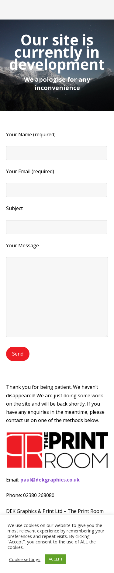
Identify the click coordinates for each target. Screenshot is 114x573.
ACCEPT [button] (56, 559)
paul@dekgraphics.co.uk (50, 479)
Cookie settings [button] (24, 559)
